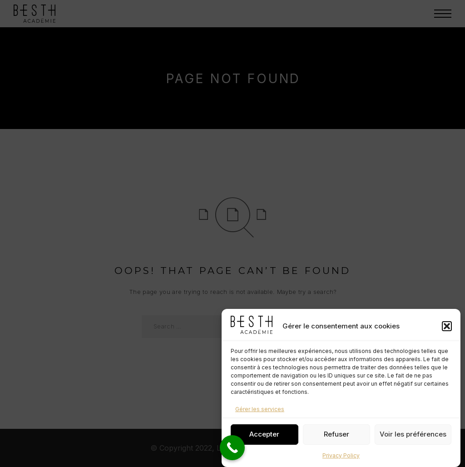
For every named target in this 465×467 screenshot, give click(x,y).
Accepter (264, 438)
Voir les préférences (413, 438)
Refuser (336, 438)
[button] (446, 329)
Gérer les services (259, 412)
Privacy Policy (341, 459)
